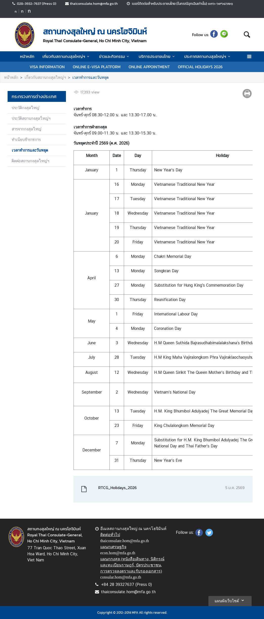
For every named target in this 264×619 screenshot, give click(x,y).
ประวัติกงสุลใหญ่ (25, 107)
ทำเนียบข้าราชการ (26, 139)
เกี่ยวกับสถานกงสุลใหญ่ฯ (66, 56)
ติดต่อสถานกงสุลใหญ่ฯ (30, 160)
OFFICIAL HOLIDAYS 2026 (200, 67)
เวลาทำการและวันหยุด (90, 77)
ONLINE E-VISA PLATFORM (97, 67)
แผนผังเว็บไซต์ (230, 600)
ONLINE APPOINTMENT (149, 67)
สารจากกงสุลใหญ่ (26, 129)
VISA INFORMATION (47, 67)
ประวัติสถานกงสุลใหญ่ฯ (31, 118)
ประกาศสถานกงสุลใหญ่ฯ (208, 56)
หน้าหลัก (27, 56)
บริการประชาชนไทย (157, 56)
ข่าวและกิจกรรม (115, 56)
